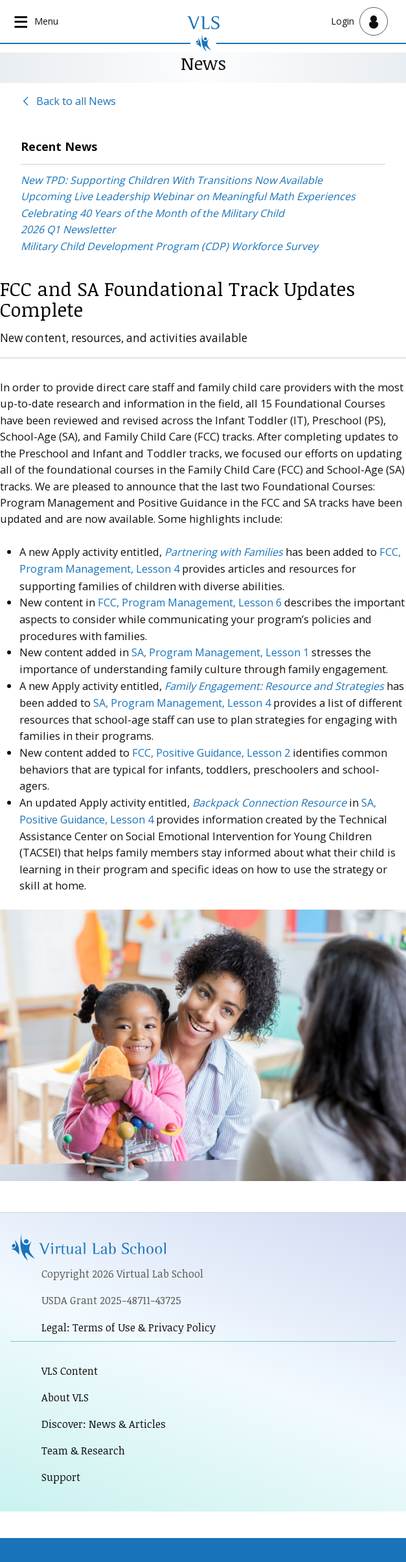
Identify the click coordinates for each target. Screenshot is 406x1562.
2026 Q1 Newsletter (68, 230)
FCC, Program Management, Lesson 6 (191, 601)
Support (61, 1474)
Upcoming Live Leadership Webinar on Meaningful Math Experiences (188, 197)
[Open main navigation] (37, 21)
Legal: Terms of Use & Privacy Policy (129, 1323)
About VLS (65, 1393)
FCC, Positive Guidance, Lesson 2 (213, 749)
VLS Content (70, 1367)
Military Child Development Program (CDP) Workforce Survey (169, 246)
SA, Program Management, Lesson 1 (221, 650)
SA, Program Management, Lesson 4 (183, 700)
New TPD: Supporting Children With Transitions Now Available (171, 180)
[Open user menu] (359, 21)
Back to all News (76, 101)
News (203, 62)
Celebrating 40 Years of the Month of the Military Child (152, 213)
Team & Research (84, 1447)
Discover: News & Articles (103, 1421)
